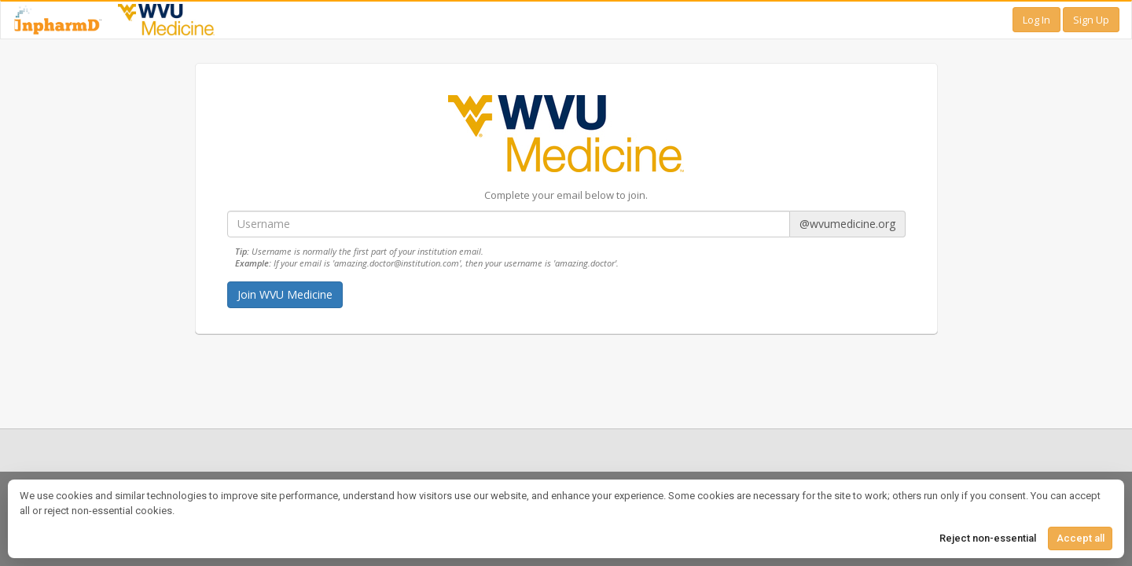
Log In (1036, 20)
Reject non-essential (987, 538)
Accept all (1080, 538)
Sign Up (1091, 20)
